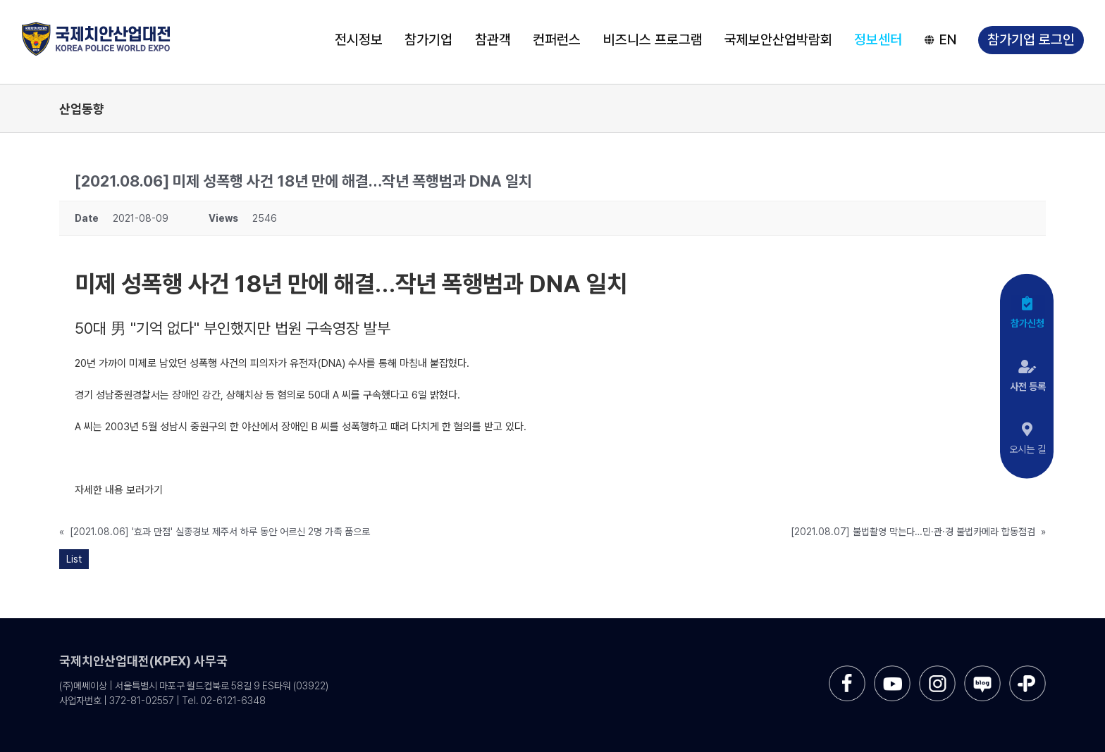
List (74, 559)
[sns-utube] (892, 670)
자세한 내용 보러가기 (119, 490)
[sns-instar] (937, 670)
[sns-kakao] (1027, 670)
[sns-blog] (982, 670)
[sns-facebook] (847, 670)
